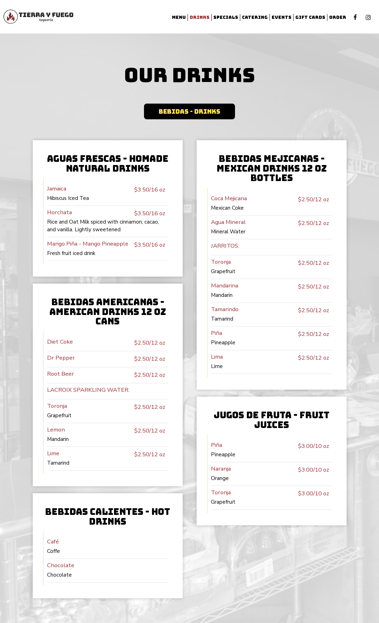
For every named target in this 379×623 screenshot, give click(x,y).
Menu (179, 17)
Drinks (200, 17)
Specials (225, 17)
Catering (255, 17)
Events (281, 17)
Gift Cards (310, 17)
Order (337, 17)
